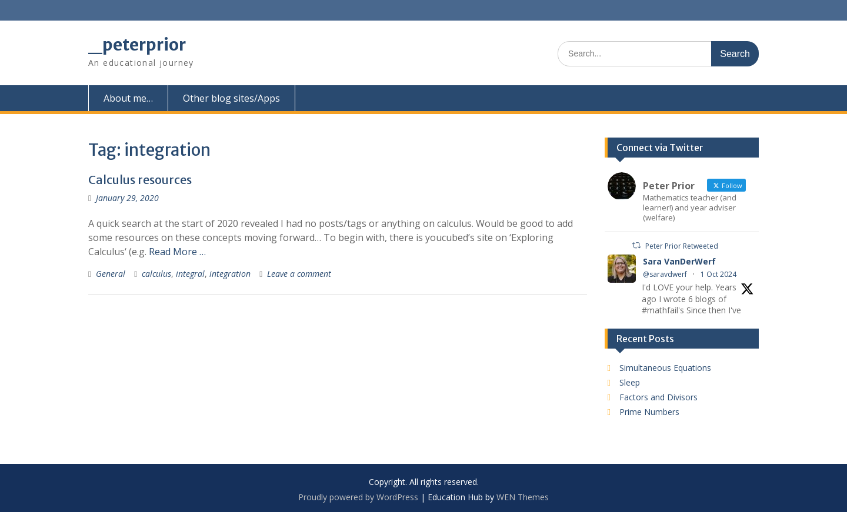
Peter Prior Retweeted (681, 246)
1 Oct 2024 (718, 274)
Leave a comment (299, 273)
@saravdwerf (665, 274)
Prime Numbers (649, 411)
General (110, 273)
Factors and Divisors (658, 397)
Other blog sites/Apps (231, 98)
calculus (156, 273)
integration (230, 273)
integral (190, 273)
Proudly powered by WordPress (358, 497)
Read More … (177, 251)
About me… (128, 98)
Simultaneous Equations (665, 367)
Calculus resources (140, 179)
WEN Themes (522, 497)
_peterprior (137, 44)
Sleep (629, 382)
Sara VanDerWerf (679, 261)
